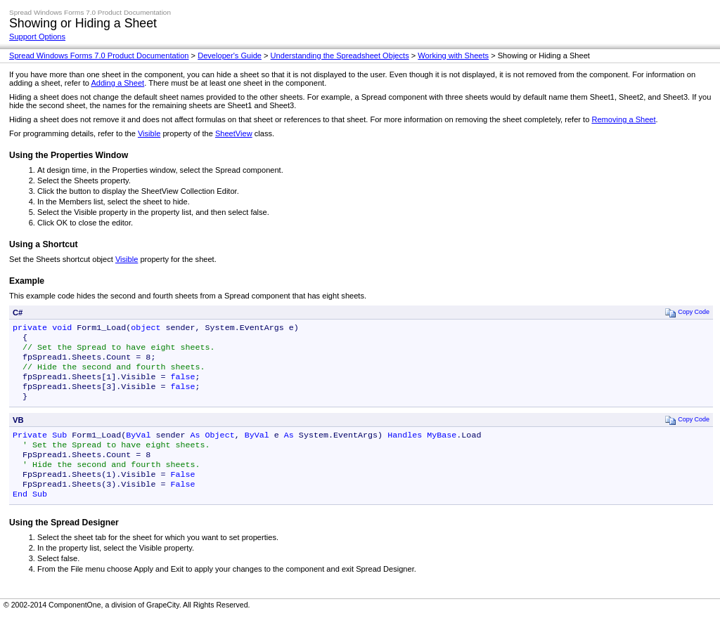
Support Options (37, 36)
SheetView (233, 133)
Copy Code (687, 312)
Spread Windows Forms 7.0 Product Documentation (99, 55)
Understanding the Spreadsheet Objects (340, 55)
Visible (149, 133)
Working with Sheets (453, 55)
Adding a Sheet (117, 83)
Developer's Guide (230, 55)
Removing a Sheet (623, 119)
